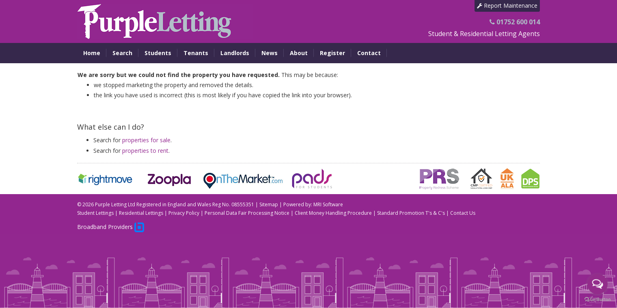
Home (91, 53)
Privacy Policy (183, 213)
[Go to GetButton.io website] (598, 299)
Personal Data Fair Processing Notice (247, 213)
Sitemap (268, 204)
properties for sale (146, 140)
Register (332, 53)
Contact (369, 53)
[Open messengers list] (597, 284)
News (269, 53)
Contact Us (462, 213)
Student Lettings (95, 213)
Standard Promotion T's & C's (411, 213)
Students (158, 53)
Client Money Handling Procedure (333, 213)
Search (122, 53)
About (299, 53)
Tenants (195, 53)
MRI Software (328, 204)
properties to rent (145, 150)
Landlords (234, 53)
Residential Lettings (141, 213)
